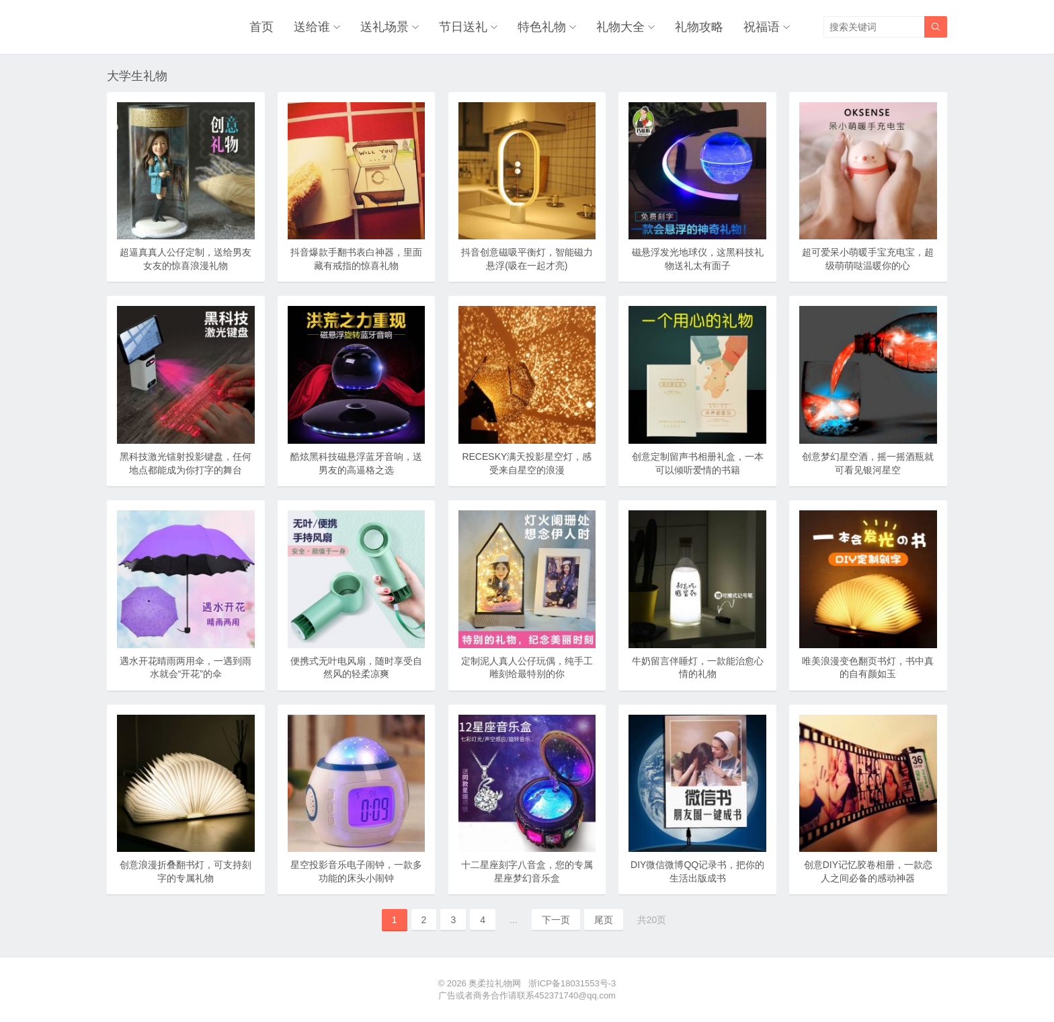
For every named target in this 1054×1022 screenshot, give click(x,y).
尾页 (603, 919)
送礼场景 (384, 27)
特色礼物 (542, 27)
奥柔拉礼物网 (495, 983)
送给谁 (312, 27)
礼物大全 (620, 27)
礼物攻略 (699, 27)
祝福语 (761, 27)
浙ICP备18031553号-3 (572, 983)
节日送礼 (463, 27)
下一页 (556, 919)
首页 (261, 27)
